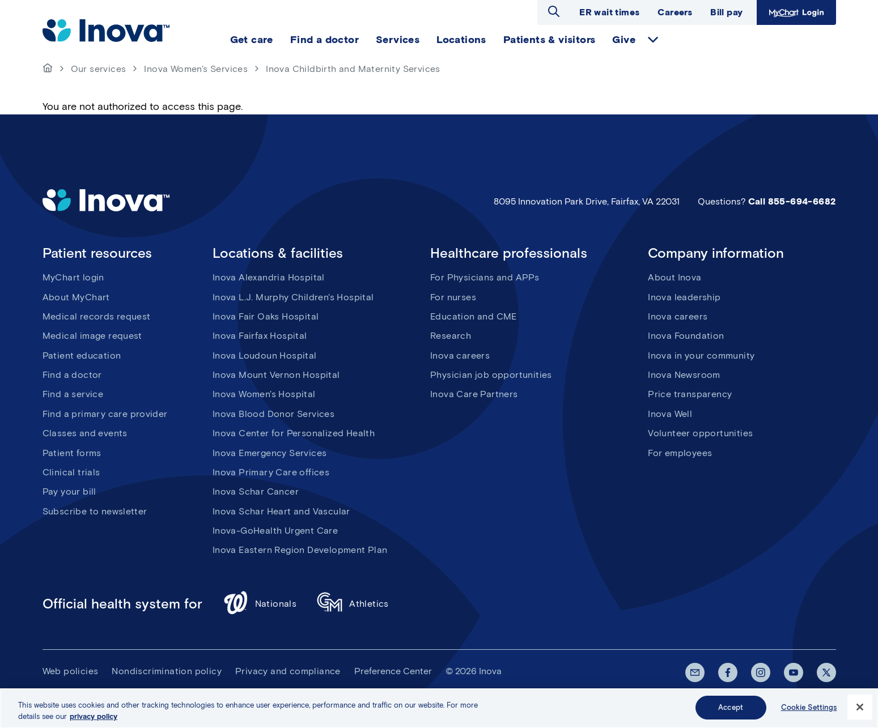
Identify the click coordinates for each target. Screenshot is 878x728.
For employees (680, 453)
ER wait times (609, 12)
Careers (675, 12)
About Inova (674, 277)
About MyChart (76, 297)
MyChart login (73, 277)
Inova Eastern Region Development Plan (300, 549)
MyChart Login (796, 12)
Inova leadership (684, 297)
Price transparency (690, 394)
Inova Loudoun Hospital (265, 355)
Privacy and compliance (288, 671)
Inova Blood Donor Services (273, 413)
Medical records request (97, 316)
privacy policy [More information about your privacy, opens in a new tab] (93, 720)
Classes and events (85, 433)
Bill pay (726, 12)
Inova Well (670, 413)
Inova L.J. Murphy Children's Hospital (293, 297)
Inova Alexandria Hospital (269, 277)
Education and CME (473, 316)
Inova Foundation (686, 335)
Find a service (73, 394)
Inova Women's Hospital (264, 394)
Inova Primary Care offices (271, 472)
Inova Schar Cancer (256, 491)
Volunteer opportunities (700, 433)
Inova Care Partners (474, 394)
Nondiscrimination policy (167, 671)
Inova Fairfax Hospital (260, 335)
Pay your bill (69, 491)
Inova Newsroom (684, 374)
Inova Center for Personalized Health (294, 433)
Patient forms (72, 453)
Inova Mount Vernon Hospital (276, 374)
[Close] (859, 711)
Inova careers (460, 355)
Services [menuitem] (397, 39)
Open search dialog (553, 11)
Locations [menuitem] (461, 39)
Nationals (260, 604)
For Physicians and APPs (484, 277)
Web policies (71, 671)
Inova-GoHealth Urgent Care (275, 530)
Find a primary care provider (105, 413)
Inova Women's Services (196, 68)
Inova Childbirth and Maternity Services (353, 68)
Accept (730, 712)
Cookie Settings (809, 712)
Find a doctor (72, 374)
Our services (98, 68)
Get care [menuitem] (251, 39)
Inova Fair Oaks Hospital (266, 316)
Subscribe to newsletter (95, 511)
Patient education (82, 355)
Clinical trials (71, 472)
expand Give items (653, 39)
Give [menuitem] (623, 39)
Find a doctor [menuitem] (324, 39)
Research (450, 335)
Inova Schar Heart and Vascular (281, 511)
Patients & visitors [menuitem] (549, 39)
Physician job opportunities (491, 374)
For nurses (453, 297)
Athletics (353, 604)
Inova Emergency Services (270, 453)
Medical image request (92, 335)
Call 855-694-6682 (792, 201)
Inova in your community (701, 355)
